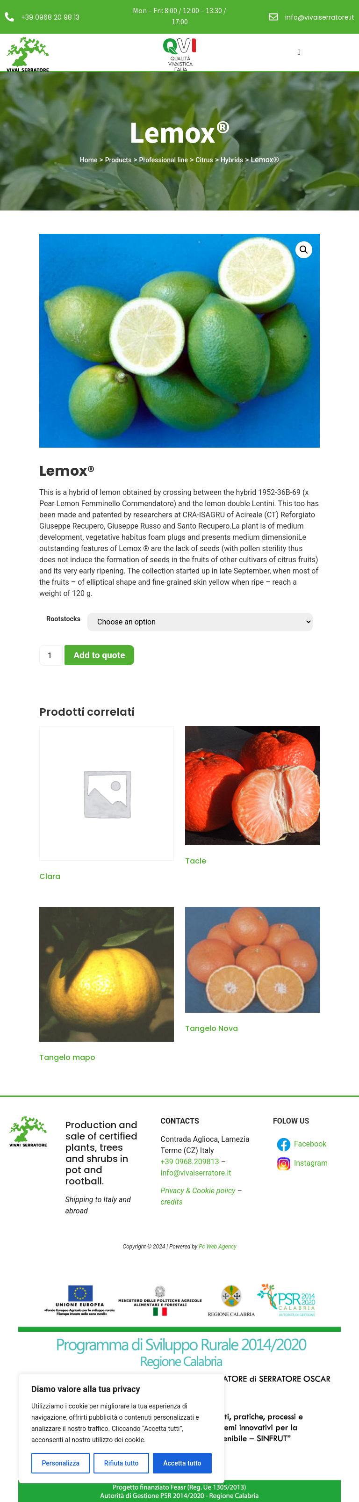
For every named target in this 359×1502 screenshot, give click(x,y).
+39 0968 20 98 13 (50, 17)
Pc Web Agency (217, 1246)
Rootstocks (63, 619)
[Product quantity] (51, 655)
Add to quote (99, 655)
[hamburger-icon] (298, 52)
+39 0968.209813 (190, 1161)
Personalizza (60, 1463)
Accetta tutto (182, 1463)
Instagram (301, 1163)
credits (172, 1201)
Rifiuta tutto (121, 1463)
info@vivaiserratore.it (319, 17)
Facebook (300, 1144)
